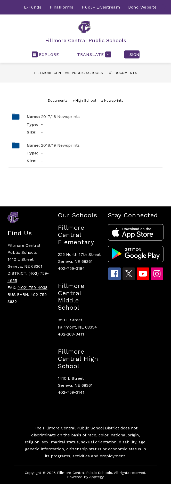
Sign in (134, 54)
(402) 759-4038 (32, 287)
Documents (126, 73)
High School (85, 100)
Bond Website (142, 7)
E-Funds (33, 7)
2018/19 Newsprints (60, 145)
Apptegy (96, 477)
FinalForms (62, 7)
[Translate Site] (93, 54)
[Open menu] (45, 54)
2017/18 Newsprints (60, 116)
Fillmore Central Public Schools (68, 73)
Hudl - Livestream (101, 7)
